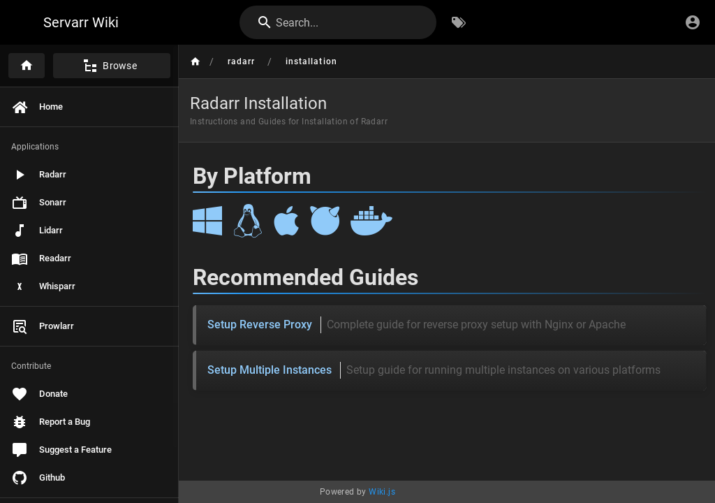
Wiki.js (382, 492)
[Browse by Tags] (459, 22)
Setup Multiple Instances (434, 370)
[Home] (26, 65)
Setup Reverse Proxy (416, 324)
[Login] (692, 22)
